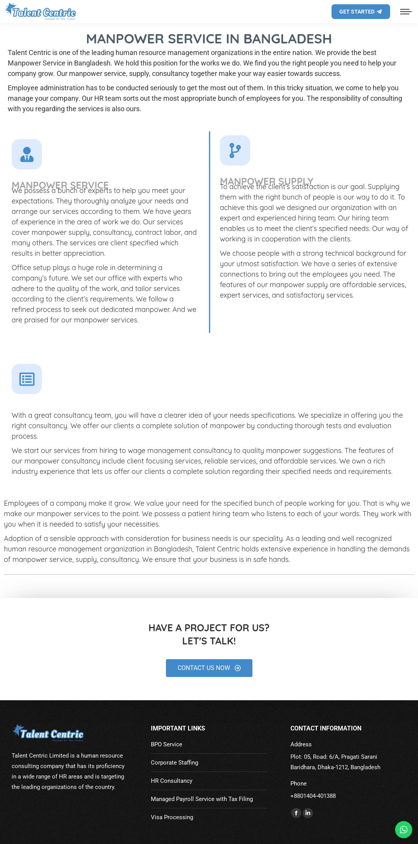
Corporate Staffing (174, 762)
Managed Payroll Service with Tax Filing (202, 799)
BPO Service (166, 744)
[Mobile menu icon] (406, 11)
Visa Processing (172, 817)
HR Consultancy (171, 780)
